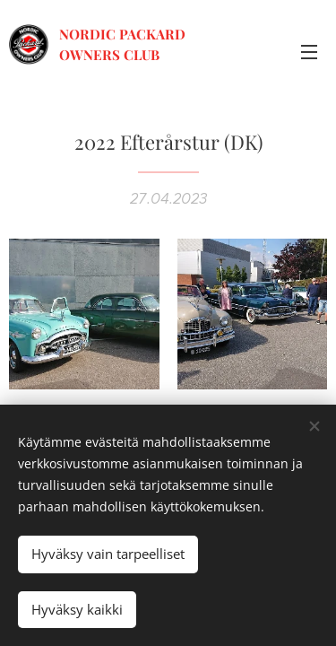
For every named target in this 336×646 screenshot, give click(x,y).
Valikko (309, 52)
